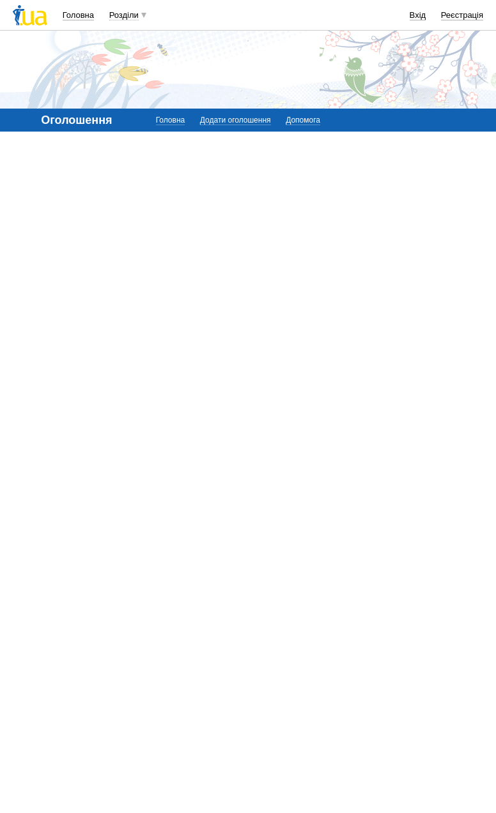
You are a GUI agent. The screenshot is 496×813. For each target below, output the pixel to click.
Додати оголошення (235, 120)
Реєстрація (462, 15)
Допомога (303, 120)
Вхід (418, 15)
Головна (78, 15)
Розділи (124, 15)
